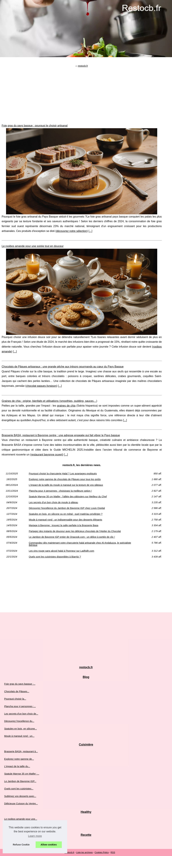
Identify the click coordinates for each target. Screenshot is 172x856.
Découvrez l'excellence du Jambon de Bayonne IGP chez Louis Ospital (67, 508)
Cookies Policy (102, 852)
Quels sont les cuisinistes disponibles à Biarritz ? (55, 557)
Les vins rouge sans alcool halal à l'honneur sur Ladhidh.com (61, 551)
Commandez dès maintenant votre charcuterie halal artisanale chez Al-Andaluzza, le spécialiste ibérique (80, 544)
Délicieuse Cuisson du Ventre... (21, 803)
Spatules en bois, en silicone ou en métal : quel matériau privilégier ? (65, 514)
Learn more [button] (35, 836)
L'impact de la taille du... (17, 766)
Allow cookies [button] (49, 844)
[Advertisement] (81, 93)
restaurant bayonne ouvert (46, 454)
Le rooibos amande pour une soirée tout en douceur (32, 246)
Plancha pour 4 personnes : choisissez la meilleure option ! (60, 491)
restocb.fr (83, 66)
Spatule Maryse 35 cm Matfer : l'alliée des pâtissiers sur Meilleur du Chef (68, 496)
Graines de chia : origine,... (18, 826)
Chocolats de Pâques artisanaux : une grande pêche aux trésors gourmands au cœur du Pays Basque (63, 366)
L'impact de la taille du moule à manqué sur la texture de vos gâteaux (66, 485)
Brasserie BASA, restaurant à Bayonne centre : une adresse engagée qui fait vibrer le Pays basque (61, 435)
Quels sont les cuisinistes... (18, 788)
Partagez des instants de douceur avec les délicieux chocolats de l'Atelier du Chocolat (75, 531)
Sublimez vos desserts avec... (20, 796)
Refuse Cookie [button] (21, 844)
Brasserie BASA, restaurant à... (21, 751)
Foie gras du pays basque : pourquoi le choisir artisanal (35, 125)
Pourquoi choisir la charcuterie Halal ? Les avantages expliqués (63, 473)
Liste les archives (84, 852)
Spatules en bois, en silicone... (20, 728)
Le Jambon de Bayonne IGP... (20, 781)
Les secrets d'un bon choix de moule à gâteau (53, 502)
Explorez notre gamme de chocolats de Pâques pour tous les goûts (65, 479)
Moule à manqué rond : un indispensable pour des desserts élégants (65, 519)
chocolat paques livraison (41, 385)
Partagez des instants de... (18, 841)
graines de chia (66, 405)
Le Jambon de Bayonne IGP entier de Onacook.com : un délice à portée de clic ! (72, 537)
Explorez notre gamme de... (19, 759)
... (90, 231)
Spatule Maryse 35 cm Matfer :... (21, 773)
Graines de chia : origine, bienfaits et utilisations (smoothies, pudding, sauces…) (49, 401)
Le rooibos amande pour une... (20, 819)
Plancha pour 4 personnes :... (20, 706)
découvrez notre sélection (71, 231)
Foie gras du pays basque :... (19, 684)
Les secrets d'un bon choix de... (21, 713)
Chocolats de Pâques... (16, 691)
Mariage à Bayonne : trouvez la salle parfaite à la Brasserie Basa (63, 525)
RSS (113, 852)
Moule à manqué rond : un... (19, 736)
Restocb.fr (69, 852)
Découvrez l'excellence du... (19, 721)
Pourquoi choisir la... (15, 698)
